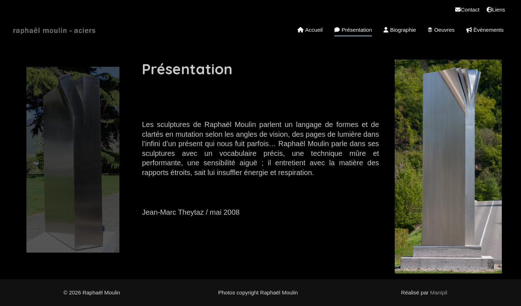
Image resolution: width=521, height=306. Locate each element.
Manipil (439, 292)
